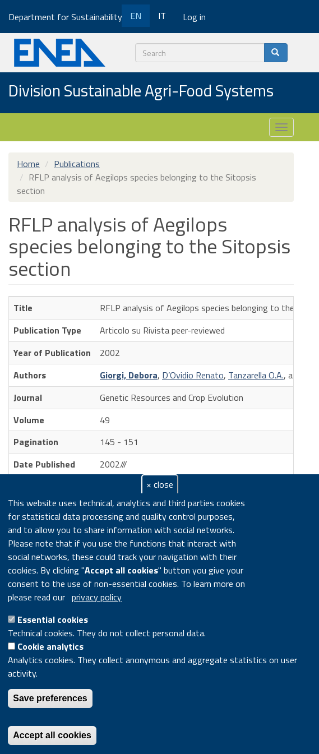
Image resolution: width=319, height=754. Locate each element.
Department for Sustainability (69, 17)
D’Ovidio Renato (193, 375)
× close (159, 484)
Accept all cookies (52, 735)
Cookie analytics (50, 646)
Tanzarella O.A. (256, 375)
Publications (77, 163)
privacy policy (97, 597)
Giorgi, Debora (129, 375)
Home (28, 163)
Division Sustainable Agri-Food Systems (141, 91)
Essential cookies (52, 619)
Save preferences (50, 698)
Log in (194, 17)
